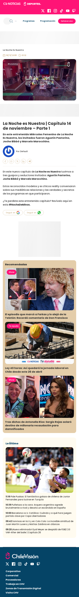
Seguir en (13, 212)
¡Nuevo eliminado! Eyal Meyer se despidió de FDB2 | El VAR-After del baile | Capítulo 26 (38, 531)
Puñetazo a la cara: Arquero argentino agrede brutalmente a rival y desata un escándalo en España (36, 506)
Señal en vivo (67, 21)
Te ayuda (13, 326)
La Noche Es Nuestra (13, 50)
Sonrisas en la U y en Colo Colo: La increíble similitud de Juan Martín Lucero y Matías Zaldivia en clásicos (39, 523)
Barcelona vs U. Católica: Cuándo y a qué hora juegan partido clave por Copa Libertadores (39, 514)
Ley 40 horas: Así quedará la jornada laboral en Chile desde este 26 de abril (36, 369)
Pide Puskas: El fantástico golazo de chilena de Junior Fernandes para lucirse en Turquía (38, 498)
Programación (47, 21)
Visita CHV (12, 592)
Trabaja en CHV (15, 584)
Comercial (12, 575)
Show (11, 272)
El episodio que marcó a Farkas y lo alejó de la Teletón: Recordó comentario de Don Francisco (36, 316)
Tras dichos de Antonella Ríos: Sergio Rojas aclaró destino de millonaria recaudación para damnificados (38, 425)
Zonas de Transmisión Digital (23, 588)
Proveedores (13, 579)
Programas (29, 21)
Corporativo (13, 571)
